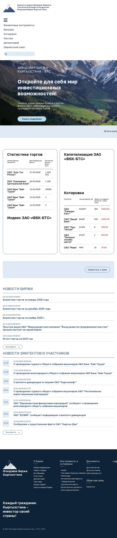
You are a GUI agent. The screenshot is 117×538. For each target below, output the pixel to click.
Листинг (8, 38)
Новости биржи (40, 470)
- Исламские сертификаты (71, 479)
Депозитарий (11, 42)
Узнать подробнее (32, 119)
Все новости (13, 347)
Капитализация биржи (43, 487)
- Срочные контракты (69, 484)
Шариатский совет (14, 47)
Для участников (93, 470)
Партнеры (38, 482)
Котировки (10, 34)
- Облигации (65, 476)
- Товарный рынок (67, 481)
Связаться (90, 487)
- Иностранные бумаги (69, 490)
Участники (38, 476)
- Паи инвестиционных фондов (72, 473)
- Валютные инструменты (71, 487)
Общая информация (42, 467)
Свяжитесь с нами (97, 270)
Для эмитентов (92, 467)
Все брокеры (39, 473)
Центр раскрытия (93, 473)
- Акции (63, 470)
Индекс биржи (40, 484)
